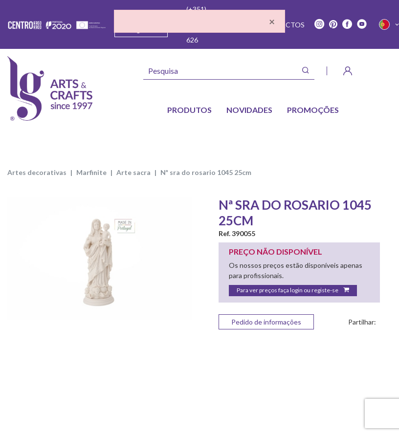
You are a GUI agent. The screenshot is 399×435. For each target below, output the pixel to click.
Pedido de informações (266, 322)
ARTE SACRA (133, 172)
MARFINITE (91, 172)
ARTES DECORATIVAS (36, 172)
